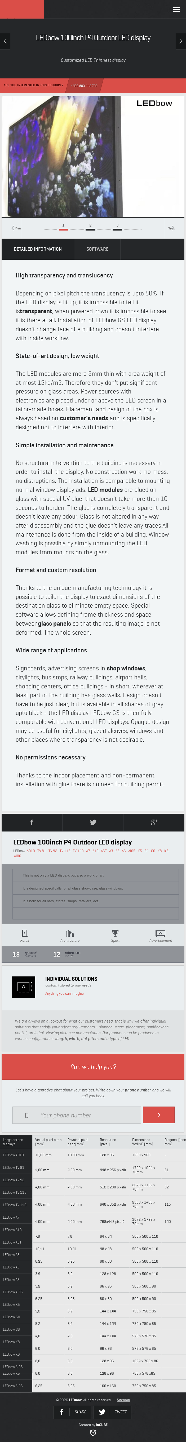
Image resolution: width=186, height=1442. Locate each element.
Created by (93, 1429)
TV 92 (52, 851)
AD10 (31, 851)
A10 (95, 851)
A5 (117, 851)
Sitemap (123, 1400)
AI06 (17, 856)
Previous (16, 228)
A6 (124, 851)
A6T (104, 851)
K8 (160, 851)
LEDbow (22, 9)
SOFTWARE (97, 249)
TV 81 (41, 851)
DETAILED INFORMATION (38, 249)
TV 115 (65, 851)
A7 (88, 851)
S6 (153, 851)
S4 (146, 851)
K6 (166, 851)
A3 (111, 851)
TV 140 (78, 851)
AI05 (131, 851)
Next (171, 228)
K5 (140, 851)
